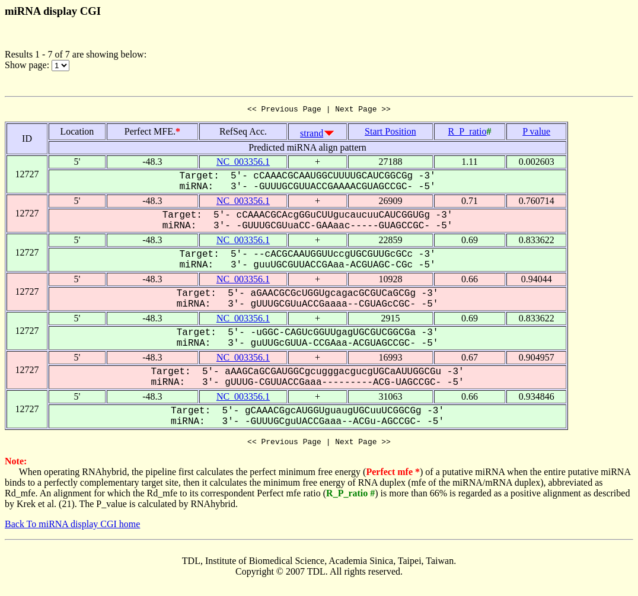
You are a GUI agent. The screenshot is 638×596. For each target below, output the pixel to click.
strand (311, 135)
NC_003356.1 (243, 163)
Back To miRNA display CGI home (72, 527)
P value (536, 133)
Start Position (390, 133)
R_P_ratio (467, 133)
